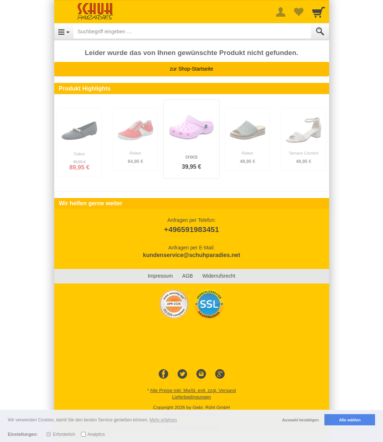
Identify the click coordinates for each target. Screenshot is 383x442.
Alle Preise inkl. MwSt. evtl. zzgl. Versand (193, 390)
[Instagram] (201, 374)
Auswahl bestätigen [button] (300, 420)
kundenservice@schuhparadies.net (191, 255)
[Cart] (318, 11)
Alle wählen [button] (350, 420)
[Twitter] (182, 374)
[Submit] (320, 31)
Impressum (160, 276)
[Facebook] (163, 374)
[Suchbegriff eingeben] (192, 31)
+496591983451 (191, 229)
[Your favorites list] (298, 11)
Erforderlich (64, 434)
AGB (187, 276)
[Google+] (219, 374)
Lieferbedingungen (191, 397)
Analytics (96, 434)
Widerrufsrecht (218, 276)
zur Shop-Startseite (191, 69)
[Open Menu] (64, 31)
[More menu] (280, 11)
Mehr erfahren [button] (163, 419)
